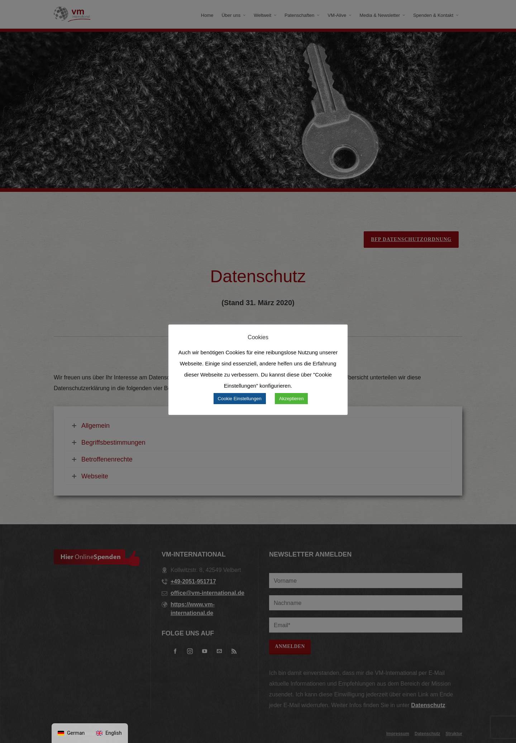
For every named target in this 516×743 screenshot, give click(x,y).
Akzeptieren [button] (291, 398)
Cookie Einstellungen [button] (240, 398)
